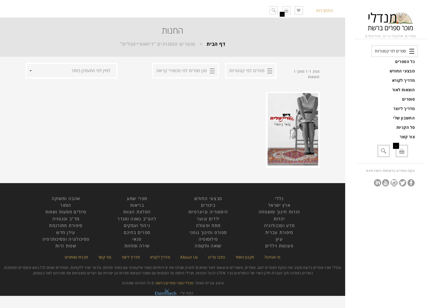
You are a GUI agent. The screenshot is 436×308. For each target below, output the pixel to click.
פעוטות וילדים (279, 246)
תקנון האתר (244, 257)
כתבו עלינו (216, 257)
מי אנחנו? (272, 257)
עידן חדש (65, 232)
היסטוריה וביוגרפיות (208, 212)
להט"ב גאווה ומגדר (136, 219)
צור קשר (407, 136)
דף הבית (215, 44)
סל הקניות (405, 127)
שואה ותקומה (208, 246)
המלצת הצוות (137, 212)
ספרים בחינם (137, 232)
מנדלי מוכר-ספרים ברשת (174, 283)
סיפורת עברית (279, 232)
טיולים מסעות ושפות (65, 212)
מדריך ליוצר (404, 108)
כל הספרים (405, 61)
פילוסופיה (208, 239)
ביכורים (208, 205)
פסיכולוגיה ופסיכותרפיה (66, 239)
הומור (65, 205)
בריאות (137, 205)
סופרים (408, 99)
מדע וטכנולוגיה (279, 225)
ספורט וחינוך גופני (208, 232)
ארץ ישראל (279, 205)
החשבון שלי (404, 118)
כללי (279, 198)
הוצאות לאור (403, 89)
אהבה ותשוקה (66, 198)
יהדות (279, 219)
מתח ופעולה (208, 225)
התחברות (324, 10)
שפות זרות (65, 246)
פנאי (136, 239)
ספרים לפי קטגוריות (390, 51)
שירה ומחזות (137, 246)
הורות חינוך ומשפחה (279, 212)
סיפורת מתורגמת (65, 225)
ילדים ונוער (208, 219)
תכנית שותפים (76, 257)
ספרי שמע (137, 198)
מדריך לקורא (403, 80)
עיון (279, 239)
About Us (189, 257)
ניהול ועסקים (137, 225)
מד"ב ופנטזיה (66, 219)
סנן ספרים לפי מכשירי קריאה (181, 70)
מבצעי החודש (402, 71)
